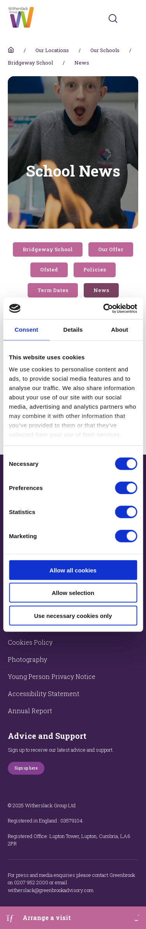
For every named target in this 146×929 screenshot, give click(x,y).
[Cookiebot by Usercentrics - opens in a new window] (104, 308)
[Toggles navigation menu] (133, 18)
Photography (27, 659)
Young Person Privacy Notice (51, 676)
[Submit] (112, 18)
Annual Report (30, 711)
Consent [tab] (26, 329)
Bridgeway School (30, 62)
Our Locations (52, 50)
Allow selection (73, 593)
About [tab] (119, 329)
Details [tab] (73, 329)
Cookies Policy (30, 642)
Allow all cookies (73, 570)
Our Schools (105, 50)
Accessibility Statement (43, 693)
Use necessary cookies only (73, 615)
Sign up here (26, 768)
